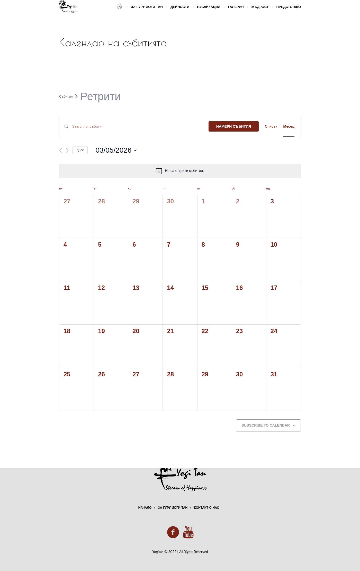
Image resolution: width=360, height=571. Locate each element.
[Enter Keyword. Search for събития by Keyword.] (140, 126)
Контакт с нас (206, 507)
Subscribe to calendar (265, 425)
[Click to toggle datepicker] (115, 150)
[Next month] (67, 150)
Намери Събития (233, 126)
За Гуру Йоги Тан (172, 507)
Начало (144, 507)
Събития (66, 96)
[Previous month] (60, 150)
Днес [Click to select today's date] (80, 150)
